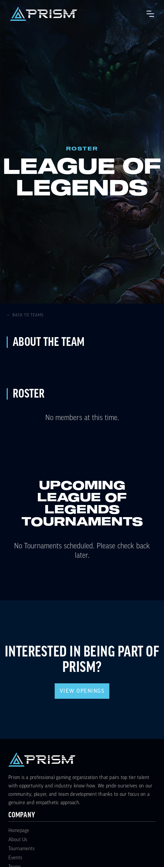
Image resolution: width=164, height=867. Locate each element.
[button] (150, 14)
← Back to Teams (25, 315)
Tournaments (21, 848)
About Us (17, 839)
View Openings (82, 691)
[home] (43, 14)
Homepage (18, 830)
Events (15, 857)
